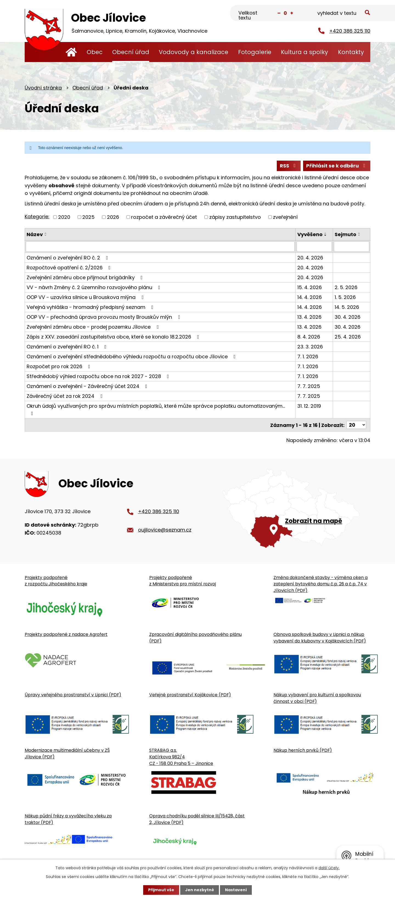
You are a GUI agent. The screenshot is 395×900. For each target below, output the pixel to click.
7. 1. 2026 (307, 356)
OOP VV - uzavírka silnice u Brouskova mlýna (86, 297)
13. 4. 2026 (309, 317)
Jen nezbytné (199, 890)
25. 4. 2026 (348, 336)
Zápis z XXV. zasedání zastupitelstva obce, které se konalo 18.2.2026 (114, 336)
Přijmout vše (161, 890)
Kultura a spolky (304, 52)
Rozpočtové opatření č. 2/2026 (70, 267)
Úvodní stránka (71, 52)
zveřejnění (285, 217)
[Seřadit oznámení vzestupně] (46, 233)
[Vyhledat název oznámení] (160, 246)
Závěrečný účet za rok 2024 (66, 396)
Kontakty (351, 52)
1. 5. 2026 (345, 297)
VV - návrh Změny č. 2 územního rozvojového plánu (94, 287)
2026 (113, 217)
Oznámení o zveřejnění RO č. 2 (68, 257)
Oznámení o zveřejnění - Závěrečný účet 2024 (88, 386)
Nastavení (236, 890)
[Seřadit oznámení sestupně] (46, 235)
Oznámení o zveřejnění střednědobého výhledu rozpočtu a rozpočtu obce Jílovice (132, 356)
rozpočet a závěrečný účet (164, 217)
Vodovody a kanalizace (193, 52)
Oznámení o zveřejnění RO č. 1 (68, 346)
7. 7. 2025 (308, 386)
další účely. (329, 868)
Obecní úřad (130, 52)
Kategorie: (37, 216)
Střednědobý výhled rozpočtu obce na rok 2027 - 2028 (99, 376)
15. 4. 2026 (309, 287)
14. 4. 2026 (309, 297)
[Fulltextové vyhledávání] (343, 13)
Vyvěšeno (310, 234)
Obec (95, 52)
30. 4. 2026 (347, 317)
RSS (289, 165)
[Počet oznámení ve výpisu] (356, 425)
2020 (64, 217)
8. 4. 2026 (308, 336)
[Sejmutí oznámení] (351, 246)
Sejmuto (345, 234)
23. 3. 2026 (310, 346)
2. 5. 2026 (346, 287)
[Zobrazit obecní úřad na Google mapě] (296, 508)
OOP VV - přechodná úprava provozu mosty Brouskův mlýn (104, 317)
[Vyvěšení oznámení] (314, 246)
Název (35, 234)
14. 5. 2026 (347, 307)
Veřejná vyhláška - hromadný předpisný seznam (91, 307)
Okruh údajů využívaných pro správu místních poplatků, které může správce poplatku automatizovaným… (156, 409)
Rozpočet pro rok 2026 (59, 366)
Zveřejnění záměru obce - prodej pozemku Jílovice (94, 326)
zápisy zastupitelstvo (235, 217)
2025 (88, 217)
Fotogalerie (254, 52)
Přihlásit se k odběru (337, 165)
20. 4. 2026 (310, 257)
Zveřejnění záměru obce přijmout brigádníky (86, 277)
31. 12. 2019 (309, 406)
